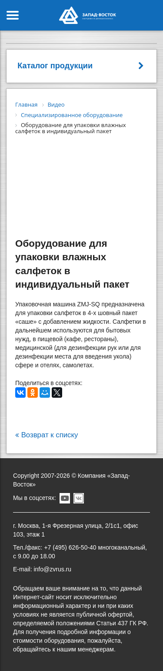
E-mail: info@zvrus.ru (42, 569)
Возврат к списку (46, 435)
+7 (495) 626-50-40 (70, 547)
